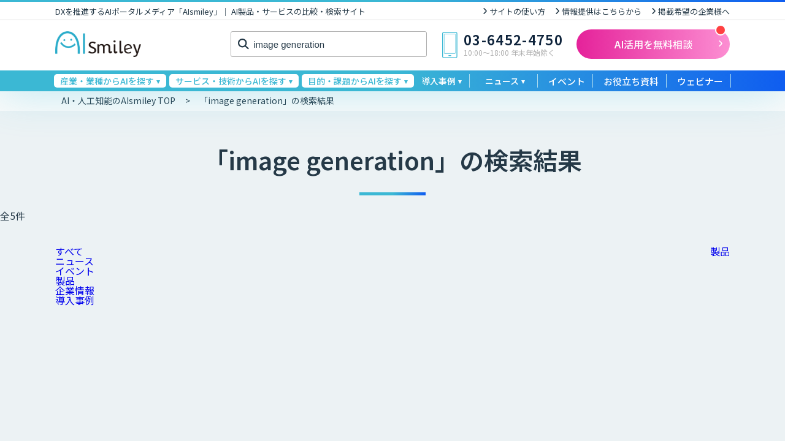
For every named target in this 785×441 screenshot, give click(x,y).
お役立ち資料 (631, 81)
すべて (69, 251)
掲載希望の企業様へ (694, 11)
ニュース (74, 261)
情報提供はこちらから (601, 11)
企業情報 (74, 290)
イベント (566, 81)
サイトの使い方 (517, 11)
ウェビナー (700, 81)
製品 (65, 280)
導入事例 (74, 300)
